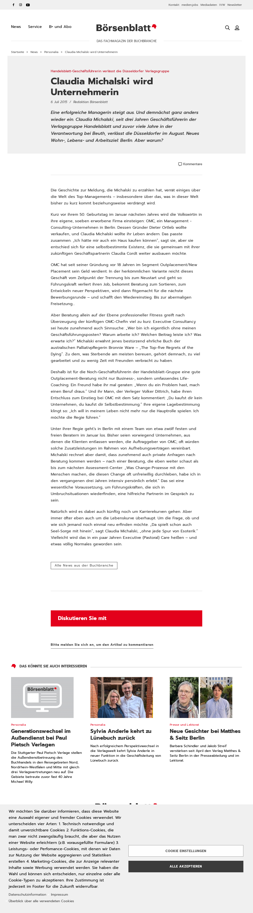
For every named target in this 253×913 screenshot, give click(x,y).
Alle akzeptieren (186, 866)
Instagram (20, 4)
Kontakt (174, 5)
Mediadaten (209, 5)
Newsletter (235, 5)
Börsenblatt (126, 27)
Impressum (59, 894)
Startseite (17, 52)
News (34, 52)
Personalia (51, 52)
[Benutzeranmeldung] (237, 28)
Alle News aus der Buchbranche (84, 565)
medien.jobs (190, 5)
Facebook (13, 4)
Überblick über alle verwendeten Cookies (41, 901)
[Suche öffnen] (227, 28)
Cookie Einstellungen (185, 851)
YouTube (27, 4)
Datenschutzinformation (27, 894)
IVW (222, 5)
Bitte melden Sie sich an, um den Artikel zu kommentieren (102, 644)
